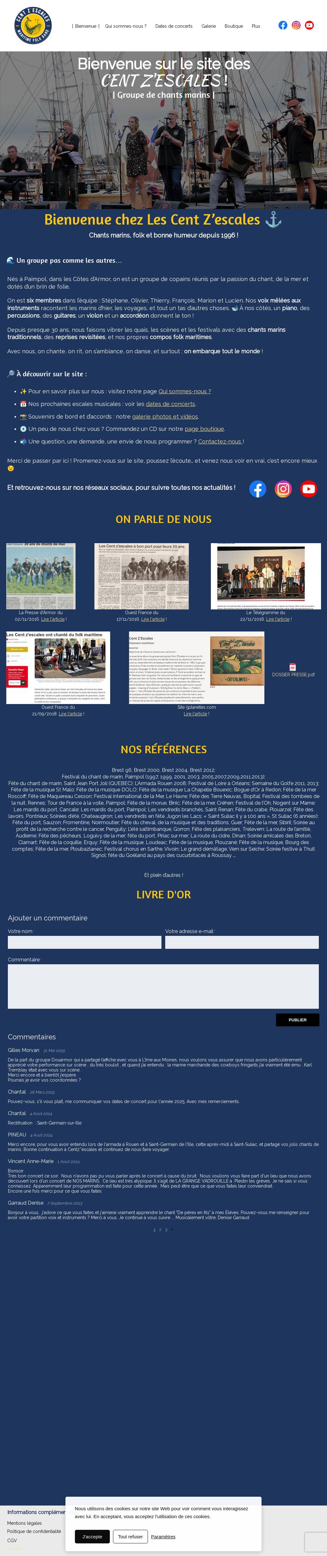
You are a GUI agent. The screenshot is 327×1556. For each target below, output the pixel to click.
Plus (256, 26)
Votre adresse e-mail (189, 931)
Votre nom (20, 931)
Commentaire (24, 960)
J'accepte (92, 1536)
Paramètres (163, 1536)
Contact (15, 1548)
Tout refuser (130, 1536)
